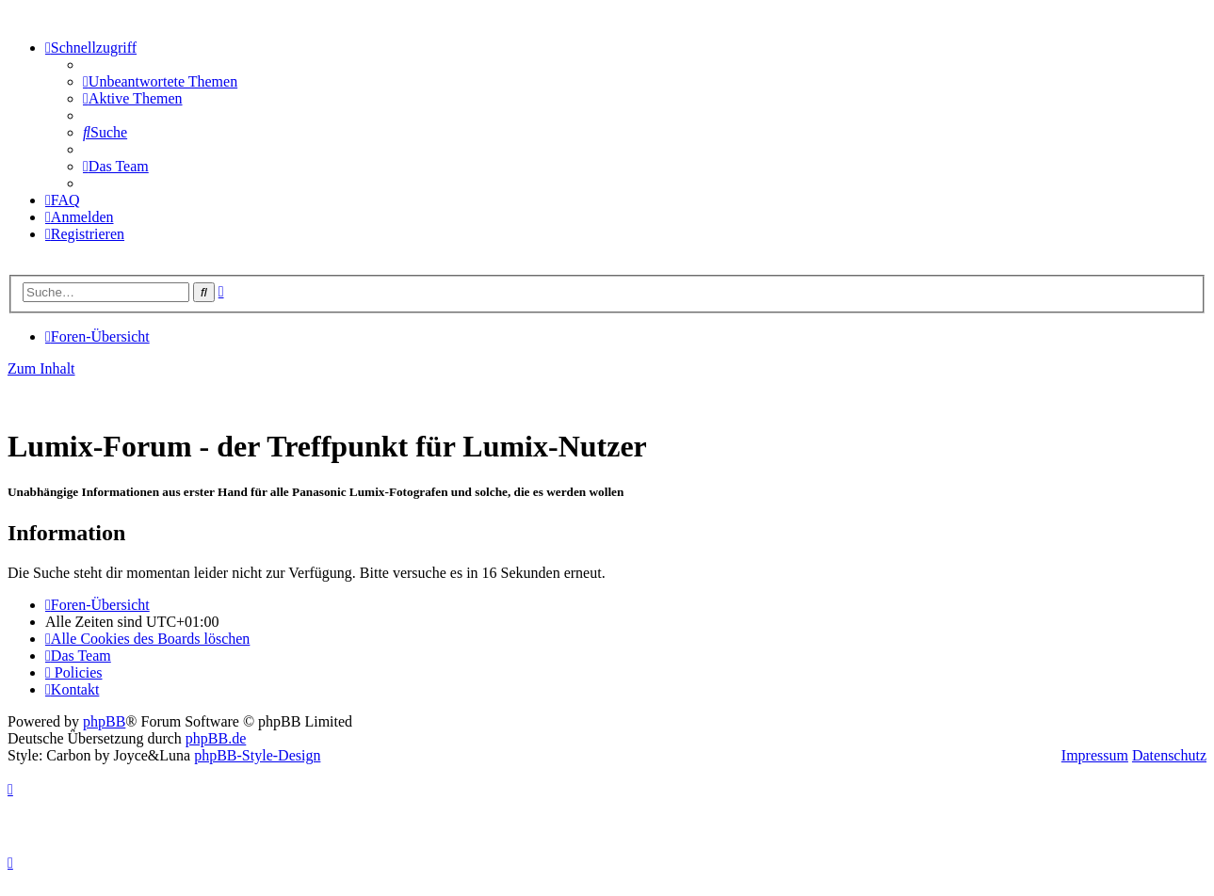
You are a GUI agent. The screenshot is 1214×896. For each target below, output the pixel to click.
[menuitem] (160, 81)
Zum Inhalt (41, 368)
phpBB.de (216, 738)
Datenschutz (1169, 755)
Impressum (1094, 755)
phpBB (104, 721)
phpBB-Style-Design (257, 755)
